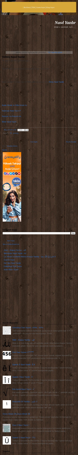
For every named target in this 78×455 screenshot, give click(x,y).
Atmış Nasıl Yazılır (56, 82)
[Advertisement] (39, 297)
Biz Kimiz (27, 7)
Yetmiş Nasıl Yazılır (13, 56)
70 (11, 133)
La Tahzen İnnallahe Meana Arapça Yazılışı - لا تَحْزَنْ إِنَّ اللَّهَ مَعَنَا (30, 257)
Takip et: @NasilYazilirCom (11, 244)
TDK (33, 7)
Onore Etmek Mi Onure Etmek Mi (16, 414)
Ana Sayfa (33, 142)
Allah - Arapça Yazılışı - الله (15, 250)
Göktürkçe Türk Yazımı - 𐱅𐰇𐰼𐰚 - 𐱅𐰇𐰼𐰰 (27, 328)
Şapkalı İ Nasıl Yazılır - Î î (22, 377)
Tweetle (4, 150)
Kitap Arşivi (50, 7)
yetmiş (15, 133)
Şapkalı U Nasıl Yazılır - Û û (23, 438)
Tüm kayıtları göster (55, 52)
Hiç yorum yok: (11, 130)
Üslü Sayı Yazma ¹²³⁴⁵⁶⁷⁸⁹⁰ (23, 352)
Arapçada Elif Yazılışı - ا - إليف (24, 402)
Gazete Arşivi (40, 7)
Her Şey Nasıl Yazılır (12, 263)
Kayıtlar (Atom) (12, 146)
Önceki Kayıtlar (71, 142)
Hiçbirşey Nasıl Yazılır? (11, 111)
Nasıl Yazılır (65, 22)
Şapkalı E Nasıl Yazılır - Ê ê (23, 365)
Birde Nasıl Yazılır (9, 122)
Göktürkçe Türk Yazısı (13, 266)
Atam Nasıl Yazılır (11, 270)
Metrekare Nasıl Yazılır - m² (15, 253)
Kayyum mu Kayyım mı (11, 116)
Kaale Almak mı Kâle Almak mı (14, 105)
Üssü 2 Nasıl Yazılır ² (20, 425)
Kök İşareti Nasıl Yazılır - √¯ (23, 389)
